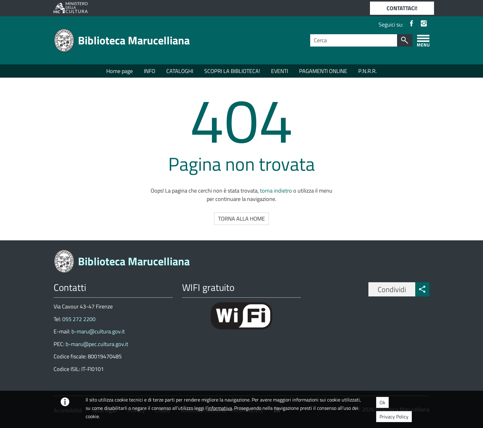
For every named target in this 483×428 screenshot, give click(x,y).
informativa (220, 408)
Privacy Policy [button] (394, 416)
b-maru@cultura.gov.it (97, 331)
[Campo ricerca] (353, 40)
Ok (382, 402)
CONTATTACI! (402, 8)
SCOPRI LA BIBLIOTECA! (232, 71)
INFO (149, 71)
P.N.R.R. (367, 71)
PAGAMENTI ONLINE (323, 71)
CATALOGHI (179, 71)
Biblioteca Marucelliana (134, 40)
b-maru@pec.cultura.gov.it (97, 344)
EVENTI (279, 71)
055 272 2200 (78, 319)
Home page (119, 71)
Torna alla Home (241, 218)
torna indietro (276, 190)
